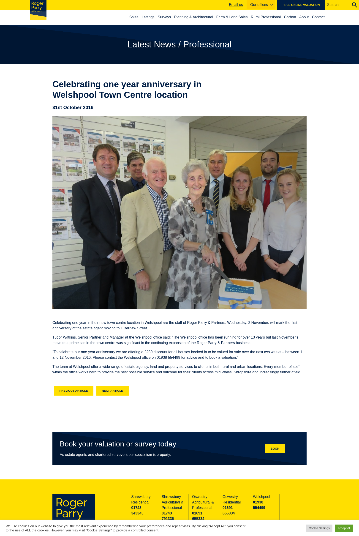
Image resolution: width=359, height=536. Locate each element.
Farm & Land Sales (234, 17)
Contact (321, 17)
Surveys (167, 17)
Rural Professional (269, 17)
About (307, 17)
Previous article (73, 390)
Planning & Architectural (196, 17)
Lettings (150, 17)
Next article (112, 390)
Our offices (259, 5)
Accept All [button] (344, 528)
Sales (136, 17)
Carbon (293, 17)
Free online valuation (301, 5)
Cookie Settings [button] (319, 528)
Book (275, 448)
